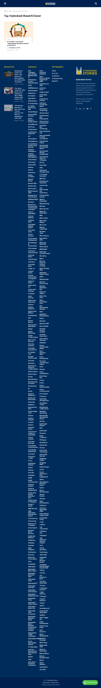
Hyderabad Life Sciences (32, 590)
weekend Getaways (43, 639)
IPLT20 (42, 162)
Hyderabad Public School (32, 603)
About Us (55, 81)
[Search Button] (96, 3)
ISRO (41, 168)
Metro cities (44, 218)
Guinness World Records (31, 532)
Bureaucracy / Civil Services (32, 196)
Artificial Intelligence (32, 150)
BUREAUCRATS (33, 199)
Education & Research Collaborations (33, 367)
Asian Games (32, 159)
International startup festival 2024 (44, 152)
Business (31, 202)
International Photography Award (44, 147)
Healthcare (31, 540)
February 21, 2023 (12, 50)
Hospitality (31, 564)
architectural (32, 129)
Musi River (43, 256)
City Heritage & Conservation (32, 244)
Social (42, 469)
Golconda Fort (33, 518)
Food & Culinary (31, 438)
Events (9, 39)
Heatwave (31, 543)
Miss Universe (44, 236)
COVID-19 (31, 268)
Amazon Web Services (32, 115)
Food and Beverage (31, 442)
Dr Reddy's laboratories (32, 349)
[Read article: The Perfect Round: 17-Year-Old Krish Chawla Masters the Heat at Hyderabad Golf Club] (8, 108)
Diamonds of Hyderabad (32, 325)
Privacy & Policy (57, 78)
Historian (31, 555)
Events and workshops (32, 398)
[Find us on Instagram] (76, 109)
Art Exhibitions (33, 141)
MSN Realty (43, 249)
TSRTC (42, 606)
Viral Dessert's (43, 630)
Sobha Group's (44, 467)
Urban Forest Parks (44, 626)
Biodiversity (32, 186)
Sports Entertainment (44, 491)
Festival (30, 422)
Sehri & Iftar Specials (43, 455)
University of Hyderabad (44, 611)
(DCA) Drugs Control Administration (33, 81)
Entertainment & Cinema (32, 382)
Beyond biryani (30, 180)
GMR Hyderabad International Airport (32, 513)
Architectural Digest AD (32, 132)
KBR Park (43, 178)
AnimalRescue (32, 124)
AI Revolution (32, 101)
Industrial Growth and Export (43, 104)
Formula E (31, 454)
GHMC (30, 478)
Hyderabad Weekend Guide (31, 618)
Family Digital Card (32, 412)
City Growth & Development (32, 239)
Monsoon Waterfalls (43, 243)
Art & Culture (32, 139)
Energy (30, 377)
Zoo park (43, 669)
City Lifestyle (32, 248)
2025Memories (33, 88)
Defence (31, 304)
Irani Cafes (43, 165)
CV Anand (31, 293)
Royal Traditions (43, 436)
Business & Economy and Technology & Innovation (32, 207)
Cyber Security (31, 297)
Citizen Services (31, 235)
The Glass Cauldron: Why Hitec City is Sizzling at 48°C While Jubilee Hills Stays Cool (19, 93)
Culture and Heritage (32, 290)
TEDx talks (43, 555)
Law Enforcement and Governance (44, 190)
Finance (30, 425)
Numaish (42, 321)
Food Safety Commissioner (33, 446)
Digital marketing (31, 332)
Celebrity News (31, 221)
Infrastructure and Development (44, 117)
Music (42, 258)
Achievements (32, 90)
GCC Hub (31, 472)
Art (29, 136)
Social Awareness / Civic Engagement (44, 474)
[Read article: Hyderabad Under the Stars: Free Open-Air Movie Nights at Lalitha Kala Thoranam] (8, 73)
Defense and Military (32, 312)
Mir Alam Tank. (42, 232)
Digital (30, 329)
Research (43, 433)
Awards (30, 170)
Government (32, 521)
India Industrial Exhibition (43, 72)
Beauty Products (31, 175)
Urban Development (44, 622)
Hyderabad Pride (31, 599)
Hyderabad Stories (14, 47)
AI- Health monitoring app (32, 107)
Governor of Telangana (32, 524)
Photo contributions (44, 372)
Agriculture (32, 98)
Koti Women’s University (44, 182)
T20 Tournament (44, 528)
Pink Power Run (43, 376)
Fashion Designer (31, 419)
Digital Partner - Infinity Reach (50, 682)
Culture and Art (32, 286)
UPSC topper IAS (44, 618)
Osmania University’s (43, 335)
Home (5, 11)
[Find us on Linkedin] (80, 109)
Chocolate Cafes (31, 231)
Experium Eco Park (32, 408)
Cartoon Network (31, 216)
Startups (42, 498)
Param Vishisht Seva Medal (44, 347)
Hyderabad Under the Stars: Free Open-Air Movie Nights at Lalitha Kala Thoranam (19, 76)
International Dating (44, 142)
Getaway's (31, 475)
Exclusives (31, 402)
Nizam (42, 318)
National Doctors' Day (44, 282)
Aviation (30, 167)
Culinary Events (31, 272)
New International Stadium (44, 307)
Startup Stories (42, 495)
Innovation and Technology (43, 127)
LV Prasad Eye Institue (44, 196)
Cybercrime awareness (32, 301)
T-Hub (41, 522)
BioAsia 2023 (32, 183)
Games (30, 467)
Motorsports (44, 246)
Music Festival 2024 (44, 269)
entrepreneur (32, 386)
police (42, 383)
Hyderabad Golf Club (31, 586)
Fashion (30, 415)
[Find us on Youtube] (87, 109)
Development (32, 315)
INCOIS (30, 657)
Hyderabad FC (32, 583)
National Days (44, 279)
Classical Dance (31, 256)
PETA (41, 367)
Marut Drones (44, 209)
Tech (41, 545)
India (29, 659)
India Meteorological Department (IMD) (45, 79)
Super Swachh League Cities (44, 514)
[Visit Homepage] (50, 4)
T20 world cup (43, 532)
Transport (43, 596)
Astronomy (31, 162)
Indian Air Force (43, 88)
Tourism (42, 585)
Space (42, 479)
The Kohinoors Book (43, 577)
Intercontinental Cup (45, 132)
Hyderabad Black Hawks (32, 570)
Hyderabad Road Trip (31, 607)
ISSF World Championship (44, 171)
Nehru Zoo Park (43, 296)
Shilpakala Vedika (43, 459)
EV (29, 388)
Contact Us (55, 76)
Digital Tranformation (33, 336)
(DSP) (30, 85)
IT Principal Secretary (43, 175)
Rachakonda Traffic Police (44, 408)
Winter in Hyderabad (43, 650)
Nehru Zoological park (43, 301)
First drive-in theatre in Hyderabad (32, 433)
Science (42, 447)
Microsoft (43, 225)
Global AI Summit (31, 485)
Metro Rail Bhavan (43, 221)
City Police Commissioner (33, 251)
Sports (42, 488)
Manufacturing (44, 203)
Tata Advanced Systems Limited (43, 540)
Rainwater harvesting (43, 412)
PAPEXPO (43, 343)
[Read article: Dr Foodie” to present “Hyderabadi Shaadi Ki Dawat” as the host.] (18, 32)
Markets (42, 206)
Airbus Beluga (32, 112)
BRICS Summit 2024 (33, 192)
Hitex (29, 561)
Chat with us (90, 683)
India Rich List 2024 (44, 84)
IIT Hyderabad (32, 647)
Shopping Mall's (43, 463)
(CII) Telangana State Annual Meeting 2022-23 (33, 74)
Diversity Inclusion (31, 344)
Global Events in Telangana (32, 501)
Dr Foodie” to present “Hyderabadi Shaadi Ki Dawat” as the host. (18, 43)
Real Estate (43, 430)
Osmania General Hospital (42, 330)
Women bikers (44, 653)
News (41, 311)
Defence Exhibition (31, 308)
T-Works (42, 524)
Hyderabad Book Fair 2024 (31, 575)
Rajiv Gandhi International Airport (44, 417)
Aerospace (31, 96)
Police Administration (44, 386)
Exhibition (31, 404)
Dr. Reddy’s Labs (32, 353)
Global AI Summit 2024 (32, 489)
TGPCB (42, 570)
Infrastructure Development (44, 122)
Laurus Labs (44, 185)
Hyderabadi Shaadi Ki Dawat (20, 11)
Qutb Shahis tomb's (43, 403)
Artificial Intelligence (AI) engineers (32, 155)
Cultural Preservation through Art (32, 277)
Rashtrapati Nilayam (43, 424)
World (41, 660)
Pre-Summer (44, 394)
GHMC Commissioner (33, 481)
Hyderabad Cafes (31, 580)
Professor (43, 396)
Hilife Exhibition (31, 548)
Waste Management (44, 635)
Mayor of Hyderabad (43, 212)
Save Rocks (43, 445)
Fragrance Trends (31, 457)
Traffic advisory (42, 593)
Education (31, 363)
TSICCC (42, 603)
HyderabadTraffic (34, 638)
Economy (31, 360)
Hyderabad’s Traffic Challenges (32, 634)
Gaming (30, 470)
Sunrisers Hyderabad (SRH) (43, 509)
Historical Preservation (32, 558)
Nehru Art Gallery (43, 292)
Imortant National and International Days (32, 652)
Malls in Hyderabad (43, 200)
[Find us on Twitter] (84, 109)
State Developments (44, 502)
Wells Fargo (43, 642)
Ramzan (42, 421)
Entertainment (32, 379)
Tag (10, 11)
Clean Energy (32, 259)
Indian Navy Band (43, 95)
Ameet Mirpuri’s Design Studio (32, 120)
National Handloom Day (43, 287)
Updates (42, 615)
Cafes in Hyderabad (31, 212)
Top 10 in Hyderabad (43, 582)
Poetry (42, 380)
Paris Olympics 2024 (43, 352)
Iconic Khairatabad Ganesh (32, 642)
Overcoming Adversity (44, 339)
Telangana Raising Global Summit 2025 (44, 566)
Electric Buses (32, 371)
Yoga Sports (44, 667)
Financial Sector (31, 428)
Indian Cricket (44, 92)
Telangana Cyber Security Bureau (43, 560)
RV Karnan (43, 440)
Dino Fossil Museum (32, 340)
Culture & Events (31, 282)
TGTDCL (42, 573)
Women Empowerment (44, 656)
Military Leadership (43, 228)
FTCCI (30, 461)
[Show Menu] (5, 3)
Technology (43, 552)
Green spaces (32, 528)
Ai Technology (32, 103)
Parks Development (44, 357)
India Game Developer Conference (32, 663)
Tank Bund (43, 535)
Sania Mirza (43, 442)
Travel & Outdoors (43, 599)
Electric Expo (32, 374)
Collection (31, 262)
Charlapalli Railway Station (31, 226)
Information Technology (43, 109)
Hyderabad (31, 566)
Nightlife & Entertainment (44, 315)
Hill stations (32, 552)
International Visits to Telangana (44, 158)
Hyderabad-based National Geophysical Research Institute (32, 626)
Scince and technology (43, 451)
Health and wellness (31, 537)
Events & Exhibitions (31, 394)
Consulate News (31, 265)
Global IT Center (31, 505)
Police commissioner (44, 390)
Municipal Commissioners (45, 252)
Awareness (31, 172)
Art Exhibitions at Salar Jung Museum (33, 145)
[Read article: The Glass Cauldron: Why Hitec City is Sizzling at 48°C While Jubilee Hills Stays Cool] (8, 90)
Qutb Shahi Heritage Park (44, 399)
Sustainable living (43, 518)
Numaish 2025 (44, 323)
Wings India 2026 (43, 646)
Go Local (55, 73)
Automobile (32, 165)
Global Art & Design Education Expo (32, 495)
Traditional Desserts (43, 588)
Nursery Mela (44, 326)
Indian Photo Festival (44, 99)
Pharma (42, 369)
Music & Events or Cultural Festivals (43, 263)
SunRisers (43, 505)
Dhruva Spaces (30, 321)
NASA (41, 277)
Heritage (31, 545)
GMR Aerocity (32, 508)
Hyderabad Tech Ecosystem (31, 612)
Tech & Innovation (43, 548)
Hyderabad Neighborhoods (33, 595)
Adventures (32, 93)
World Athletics (42, 663)
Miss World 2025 (43, 239)
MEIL (41, 215)
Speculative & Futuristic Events (44, 483)
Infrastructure (44, 113)
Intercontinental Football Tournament (45, 137)
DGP (29, 318)
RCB (41, 428)
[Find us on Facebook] (90, 109)
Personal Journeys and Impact (44, 362)
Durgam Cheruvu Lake (32, 357)
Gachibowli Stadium (31, 464)
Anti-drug (31, 127)
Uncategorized (44, 608)
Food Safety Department (32, 450)
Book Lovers (32, 188)
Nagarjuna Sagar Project (44, 273)
